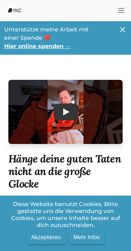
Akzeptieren (46, 237)
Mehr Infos (86, 237)
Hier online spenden (37, 46)
